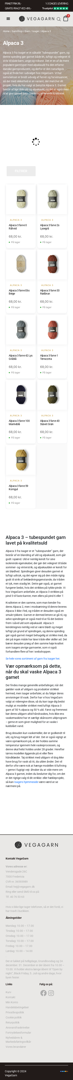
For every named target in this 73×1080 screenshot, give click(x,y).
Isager (35, 31)
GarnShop (17, 31)
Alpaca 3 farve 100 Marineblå (19, 422)
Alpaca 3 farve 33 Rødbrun (50, 292)
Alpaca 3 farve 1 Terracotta (49, 357)
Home (6, 31)
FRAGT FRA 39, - (13, 3)
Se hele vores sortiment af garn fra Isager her (32, 658)
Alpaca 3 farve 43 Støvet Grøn (50, 422)
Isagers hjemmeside (26, 782)
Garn (27, 31)
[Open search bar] (59, 19)
